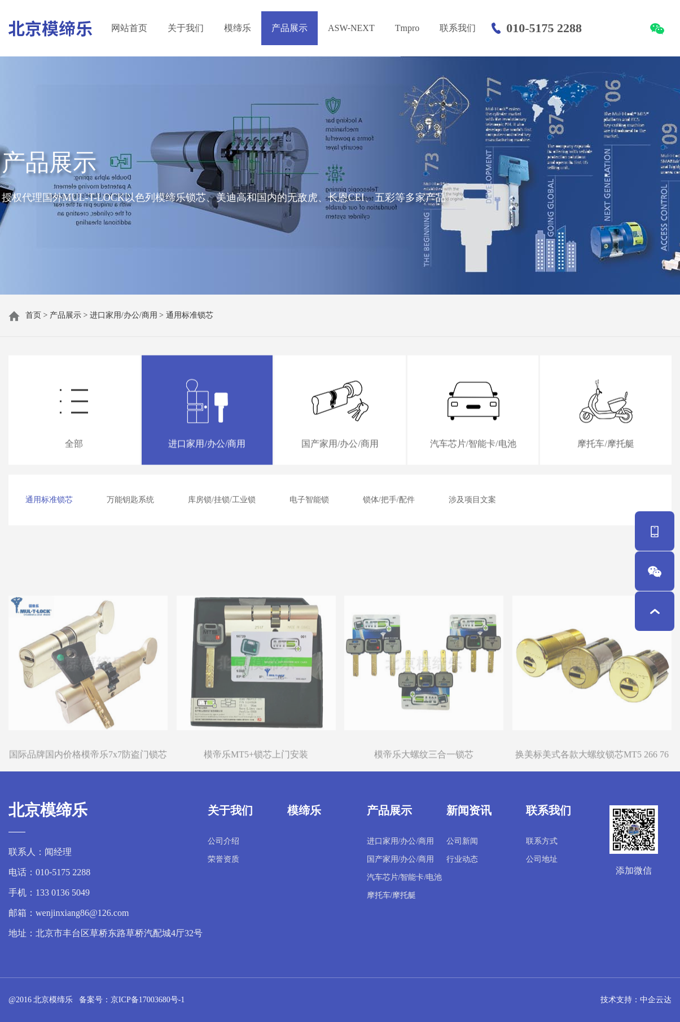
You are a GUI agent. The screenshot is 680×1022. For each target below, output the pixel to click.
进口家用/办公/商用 (123, 315)
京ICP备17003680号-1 (148, 999)
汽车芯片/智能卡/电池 (404, 877)
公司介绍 (223, 841)
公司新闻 (462, 841)
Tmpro (407, 28)
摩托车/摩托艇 (391, 895)
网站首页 (129, 28)
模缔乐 (237, 28)
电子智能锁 (309, 499)
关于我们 (186, 28)
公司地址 (542, 859)
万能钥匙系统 (130, 499)
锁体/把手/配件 (389, 499)
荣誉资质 (223, 859)
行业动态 (462, 859)
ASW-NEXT (351, 28)
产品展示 (289, 28)
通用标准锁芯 (189, 315)
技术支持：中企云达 (636, 999)
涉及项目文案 (472, 499)
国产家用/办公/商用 (401, 859)
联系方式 (542, 841)
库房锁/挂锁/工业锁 (222, 499)
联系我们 (458, 28)
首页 (33, 315)
